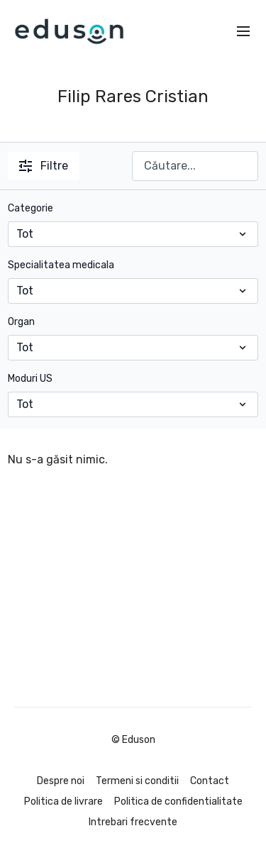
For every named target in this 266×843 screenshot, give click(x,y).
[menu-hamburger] (243, 31)
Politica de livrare (63, 801)
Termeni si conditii (137, 781)
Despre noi (60, 781)
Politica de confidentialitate (178, 801)
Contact (209, 781)
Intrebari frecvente (133, 822)
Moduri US (30, 379)
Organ (21, 322)
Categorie (30, 208)
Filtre (43, 165)
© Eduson (133, 740)
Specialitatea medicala (61, 265)
